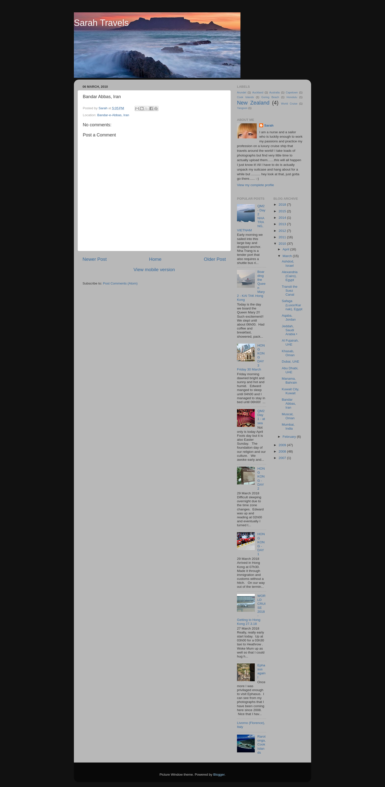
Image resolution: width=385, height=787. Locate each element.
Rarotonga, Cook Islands (261, 744)
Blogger (219, 774)
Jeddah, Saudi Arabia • (289, 330)
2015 (282, 211)
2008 (282, 451)
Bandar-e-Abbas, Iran (113, 115)
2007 (282, 458)
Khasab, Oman (288, 353)
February (290, 436)
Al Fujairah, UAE (290, 342)
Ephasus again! (261, 671)
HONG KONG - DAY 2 (261, 478)
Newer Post (95, 259)
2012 (282, 231)
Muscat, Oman (288, 416)
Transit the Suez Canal (289, 290)
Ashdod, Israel (288, 263)
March (288, 256)
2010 (282, 243)
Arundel (241, 92)
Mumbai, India (288, 426)
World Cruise (289, 103)
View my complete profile (255, 185)
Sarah (269, 125)
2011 (282, 237)
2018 (282, 204)
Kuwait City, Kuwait (290, 391)
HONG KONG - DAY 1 (261, 544)
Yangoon (242, 108)
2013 (282, 224)
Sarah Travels (101, 23)
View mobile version (154, 269)
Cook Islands (245, 97)
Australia (274, 92)
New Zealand (253, 103)
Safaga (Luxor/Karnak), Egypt (292, 305)
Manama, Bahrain (289, 380)
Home (155, 259)
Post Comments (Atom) (120, 283)
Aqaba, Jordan (289, 317)
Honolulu (292, 97)
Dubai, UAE (290, 361)
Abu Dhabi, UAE (290, 370)
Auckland (257, 92)
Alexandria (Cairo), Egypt (290, 276)
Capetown (292, 92)
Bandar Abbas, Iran (289, 403)
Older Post (215, 259)
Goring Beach (270, 97)
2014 (282, 217)
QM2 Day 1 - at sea (261, 417)
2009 (282, 445)
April (286, 249)
